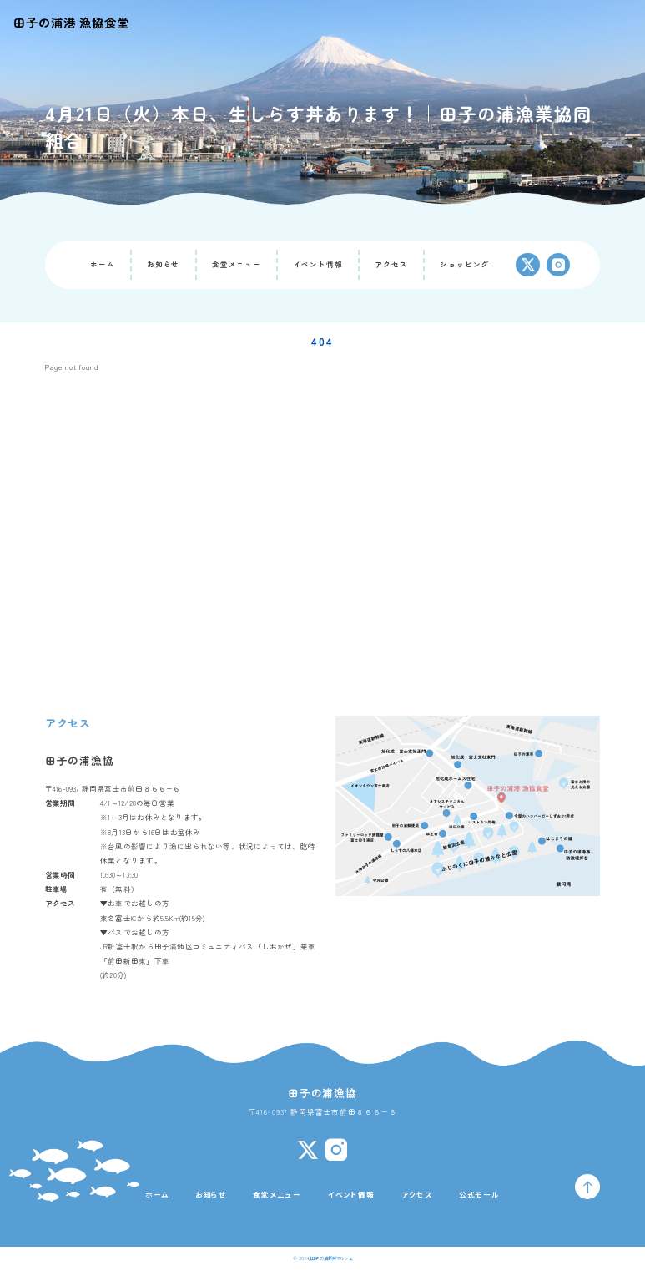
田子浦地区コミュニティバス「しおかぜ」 (227, 946)
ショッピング (464, 264)
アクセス (391, 264)
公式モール (479, 1194)
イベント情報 (318, 264)
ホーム (102, 264)
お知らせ (163, 264)
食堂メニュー (236, 264)
